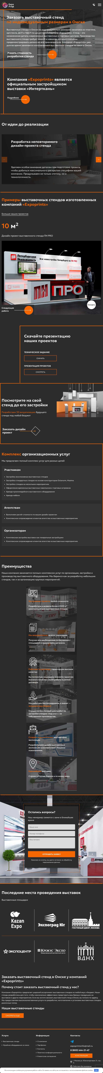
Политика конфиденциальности (49, 1053)
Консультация (81, 1056)
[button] (94, 4)
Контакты (41, 1049)
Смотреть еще (13, 1016)
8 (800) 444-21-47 (79, 1050)
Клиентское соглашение (46, 1056)
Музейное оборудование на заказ (16, 1045)
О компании (42, 1041)
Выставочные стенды (11, 1041)
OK (96, 1070)
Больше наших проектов (15, 213)
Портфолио (41, 1045)
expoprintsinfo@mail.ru (81, 1046)
